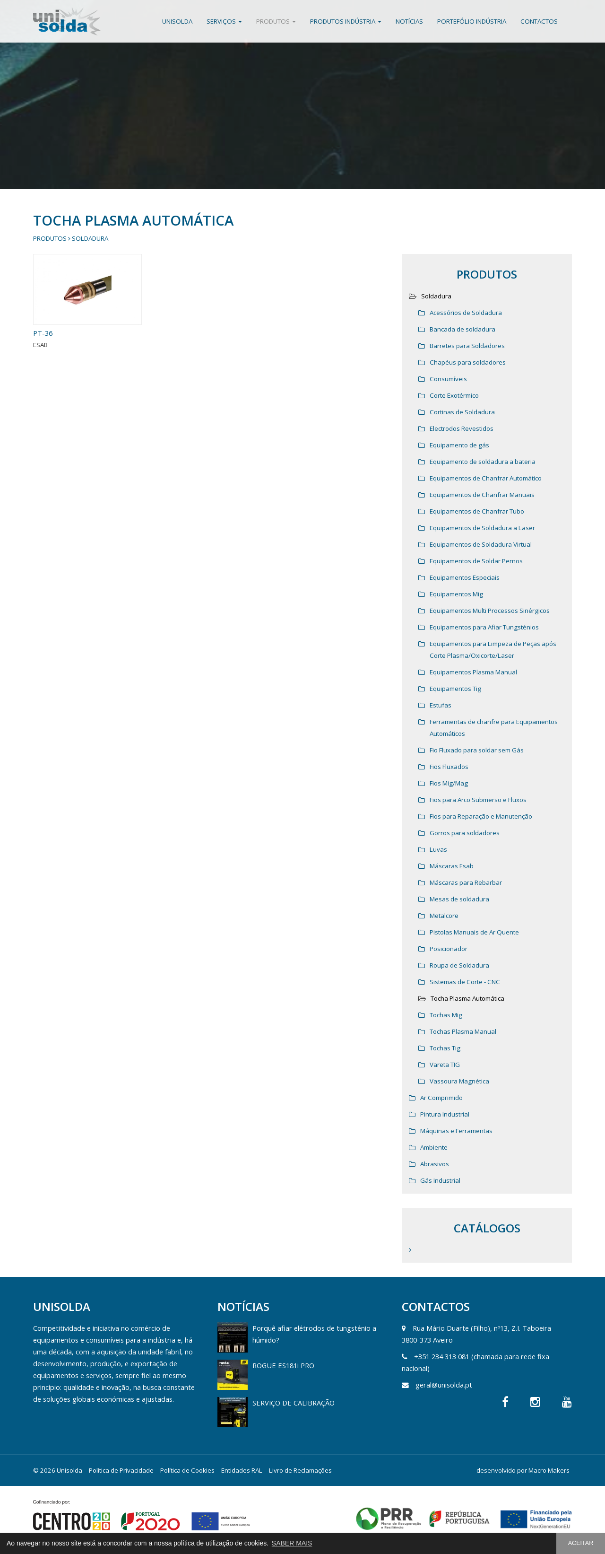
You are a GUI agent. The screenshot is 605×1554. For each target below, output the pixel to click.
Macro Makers (549, 1470)
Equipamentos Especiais (465, 577)
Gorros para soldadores (465, 833)
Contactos (539, 21)
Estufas (440, 705)
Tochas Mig (446, 1015)
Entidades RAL (241, 1470)
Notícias (409, 21)
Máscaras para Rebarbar (466, 882)
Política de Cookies (187, 1470)
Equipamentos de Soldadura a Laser (482, 528)
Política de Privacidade (121, 1470)
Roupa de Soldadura (459, 965)
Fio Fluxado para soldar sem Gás (477, 750)
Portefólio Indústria (471, 21)
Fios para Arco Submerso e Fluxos (478, 799)
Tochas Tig (445, 1048)
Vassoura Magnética (459, 1081)
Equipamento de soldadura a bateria (483, 461)
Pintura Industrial (444, 1114)
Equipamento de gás (459, 445)
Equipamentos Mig (456, 594)
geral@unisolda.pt (443, 1384)
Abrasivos (434, 1164)
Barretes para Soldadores (467, 345)
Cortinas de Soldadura (462, 412)
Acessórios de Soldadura (466, 312)
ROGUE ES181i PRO (283, 1365)
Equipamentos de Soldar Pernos (476, 561)
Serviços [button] (224, 21)
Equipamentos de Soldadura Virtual (481, 544)
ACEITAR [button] (581, 1543)
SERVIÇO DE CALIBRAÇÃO (293, 1402)
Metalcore (444, 915)
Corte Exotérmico (454, 395)
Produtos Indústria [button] (345, 21)
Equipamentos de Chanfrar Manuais (482, 494)
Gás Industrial (440, 1180)
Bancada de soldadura (462, 329)
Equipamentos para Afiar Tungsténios (484, 627)
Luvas (438, 849)
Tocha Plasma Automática (467, 998)
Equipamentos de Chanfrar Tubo (477, 511)
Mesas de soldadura (459, 899)
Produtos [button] (276, 21)
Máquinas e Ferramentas (456, 1130)
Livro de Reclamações (300, 1470)
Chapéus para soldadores (468, 362)
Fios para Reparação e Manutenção (481, 816)
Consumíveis (448, 379)
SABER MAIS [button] (292, 1543)
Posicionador (448, 948)
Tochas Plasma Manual (463, 1031)
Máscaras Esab (452, 866)
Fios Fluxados (449, 766)
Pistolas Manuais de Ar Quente (474, 932)
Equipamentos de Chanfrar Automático (486, 478)
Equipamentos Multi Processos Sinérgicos (490, 610)
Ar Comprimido (441, 1097)
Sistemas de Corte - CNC (465, 982)
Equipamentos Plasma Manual (473, 672)
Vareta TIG (445, 1064)
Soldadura (90, 238)
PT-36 (42, 333)
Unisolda (177, 21)
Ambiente (434, 1147)
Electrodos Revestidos (461, 428)
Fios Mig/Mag (449, 783)
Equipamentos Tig (455, 688)
